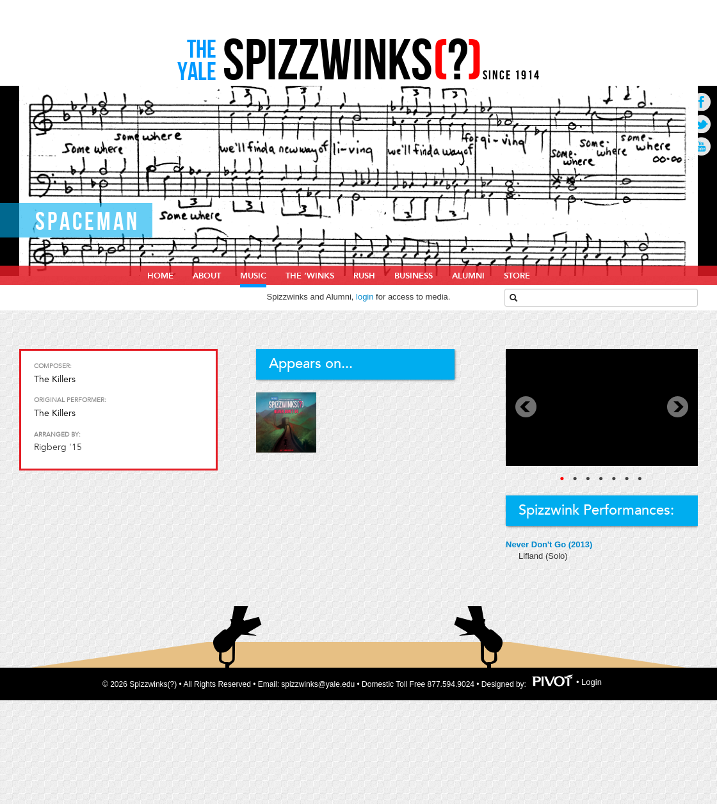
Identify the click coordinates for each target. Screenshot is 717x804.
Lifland (532, 556)
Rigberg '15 (58, 447)
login (364, 297)
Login (591, 682)
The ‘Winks (310, 276)
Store (517, 276)
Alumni (468, 276)
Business (413, 276)
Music (253, 276)
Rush (364, 276)
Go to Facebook (701, 101)
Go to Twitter (701, 124)
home (160, 276)
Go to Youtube (701, 146)
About (207, 276)
